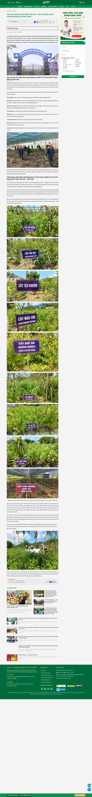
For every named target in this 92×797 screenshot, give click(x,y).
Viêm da (77, 59)
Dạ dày (64, 63)
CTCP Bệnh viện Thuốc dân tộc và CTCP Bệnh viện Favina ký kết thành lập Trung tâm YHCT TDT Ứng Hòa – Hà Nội (51, 610)
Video (67, 6)
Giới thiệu (43, 670)
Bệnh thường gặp (28, 6)
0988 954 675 (67, 678)
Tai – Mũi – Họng (67, 64)
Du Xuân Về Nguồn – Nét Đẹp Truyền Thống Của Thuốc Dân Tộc (51, 601)
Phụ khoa (65, 66)
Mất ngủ (77, 64)
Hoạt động (61, 6)
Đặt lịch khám (80, 795)
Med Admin (14, 21)
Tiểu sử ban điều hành (46, 675)
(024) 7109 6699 (12, 678)
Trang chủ (19, 6)
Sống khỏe (43, 6)
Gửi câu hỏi (73, 76)
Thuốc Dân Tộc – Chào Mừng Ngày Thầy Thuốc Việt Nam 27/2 (17, 606)
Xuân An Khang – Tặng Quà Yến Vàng (27, 655)
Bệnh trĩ (77, 61)
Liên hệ (73, 6)
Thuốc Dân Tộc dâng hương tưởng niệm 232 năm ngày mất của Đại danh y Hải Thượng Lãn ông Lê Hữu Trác (51, 593)
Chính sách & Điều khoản (47, 677)
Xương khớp (78, 63)
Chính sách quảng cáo (46, 682)
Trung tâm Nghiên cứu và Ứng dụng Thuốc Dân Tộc (46, 2)
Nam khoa (65, 59)
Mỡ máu (65, 68)
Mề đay (65, 61)
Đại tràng (78, 66)
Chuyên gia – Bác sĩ (45, 673)
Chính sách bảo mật (45, 680)
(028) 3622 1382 (12, 686)
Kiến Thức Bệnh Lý (52, 6)
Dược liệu (37, 6)
